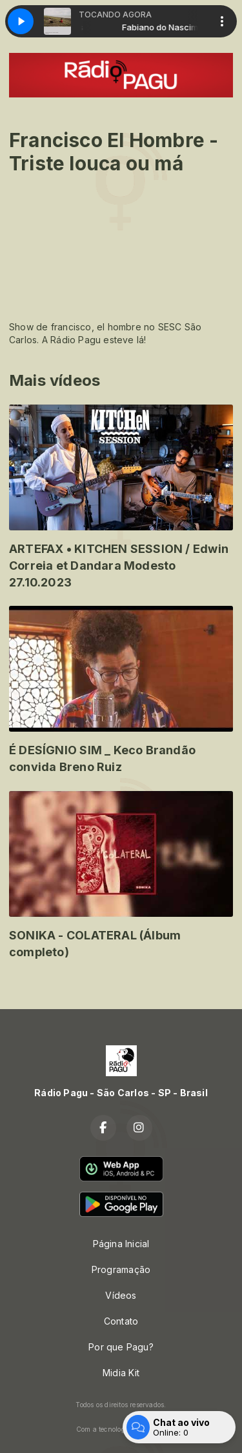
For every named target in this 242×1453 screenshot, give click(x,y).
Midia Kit (121, 1372)
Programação (121, 1269)
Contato (121, 1321)
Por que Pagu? (121, 1346)
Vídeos (120, 1295)
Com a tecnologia (121, 1429)
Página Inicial (121, 1243)
